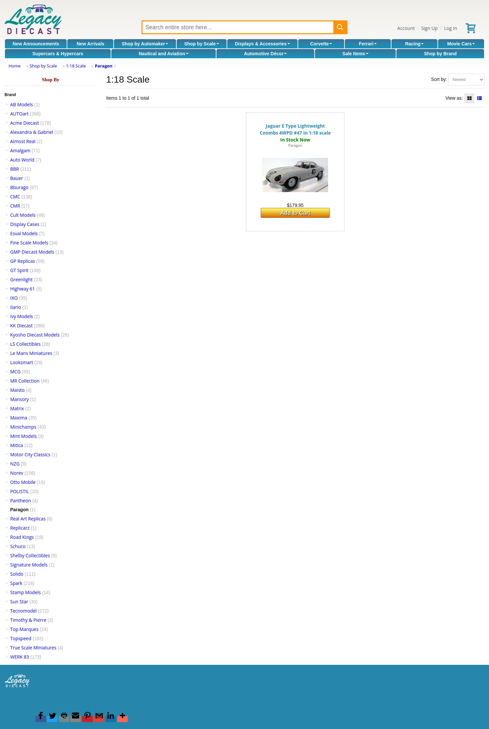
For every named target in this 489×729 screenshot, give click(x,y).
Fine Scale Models (29, 242)
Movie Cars (461, 43)
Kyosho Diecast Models (34, 335)
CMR (15, 206)
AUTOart (19, 114)
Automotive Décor (265, 53)
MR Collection (24, 381)
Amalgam (20, 150)
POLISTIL (19, 491)
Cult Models (22, 215)
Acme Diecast (24, 123)
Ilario (15, 307)
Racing (414, 43)
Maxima (18, 418)
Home (15, 66)
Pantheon (20, 500)
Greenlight (21, 279)
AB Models (21, 104)
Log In (450, 28)
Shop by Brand (440, 53)
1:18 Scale (76, 66)
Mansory (19, 399)
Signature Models (29, 565)
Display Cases (24, 224)
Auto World (22, 160)
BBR (14, 169)
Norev (16, 473)
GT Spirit (19, 270)
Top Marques (24, 629)
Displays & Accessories (262, 43)
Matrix (17, 408)
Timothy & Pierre (28, 620)
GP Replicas (22, 261)
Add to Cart (295, 213)
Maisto (17, 390)
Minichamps (23, 427)
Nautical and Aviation (163, 53)
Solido (16, 574)
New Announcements (35, 43)
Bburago (19, 187)
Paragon (104, 66)
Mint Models (23, 436)
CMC (15, 196)
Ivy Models (21, 316)
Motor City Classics (30, 454)
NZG (15, 464)
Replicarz (20, 528)
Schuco (18, 546)
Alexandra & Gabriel (31, 132)
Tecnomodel (23, 611)
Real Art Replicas (28, 518)
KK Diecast (21, 325)
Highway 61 (22, 289)
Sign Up (429, 28)
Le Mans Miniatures (31, 353)
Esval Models (24, 233)
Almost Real (22, 141)
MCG (15, 371)
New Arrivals (90, 43)
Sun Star (19, 601)
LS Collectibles (25, 344)
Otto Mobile (22, 482)
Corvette (321, 43)
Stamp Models (25, 592)
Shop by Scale (201, 43)
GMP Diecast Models (32, 252)
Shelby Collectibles (30, 555)
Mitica (16, 445)
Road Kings (22, 537)
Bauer (16, 178)
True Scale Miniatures (33, 647)
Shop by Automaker (145, 43)
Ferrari (368, 43)
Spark (16, 583)
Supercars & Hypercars (58, 53)
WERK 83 (19, 657)
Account (406, 28)
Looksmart (21, 362)
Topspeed (20, 638)
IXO (14, 298)
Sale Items (355, 53)
